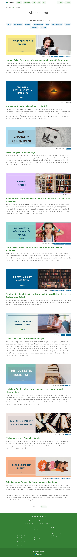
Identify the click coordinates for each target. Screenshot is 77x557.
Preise (34, 2)
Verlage (36, 536)
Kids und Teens (34, 27)
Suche (60, 2)
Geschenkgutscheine (22, 536)
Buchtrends (27, 24)
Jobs (35, 532)
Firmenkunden (37, 540)
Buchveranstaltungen (38, 24)
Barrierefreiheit (21, 542)
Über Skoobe (43, 27)
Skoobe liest (20, 545)
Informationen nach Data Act (58, 534)
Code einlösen (20, 538)
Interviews (67, 24)
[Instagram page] (48, 521)
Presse (35, 534)
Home (13, 7)
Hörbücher (26, 2)
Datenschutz (54, 530)
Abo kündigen (54, 536)
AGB (52, 532)
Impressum (54, 538)
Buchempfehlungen (18, 24)
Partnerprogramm (38, 538)
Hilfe (44, 2)
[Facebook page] (40, 521)
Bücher (19, 2)
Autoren (9, 24)
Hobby (47, 24)
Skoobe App (20, 534)
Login (67, 2)
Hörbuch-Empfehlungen (57, 24)
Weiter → (44, 506)
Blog (39, 2)
